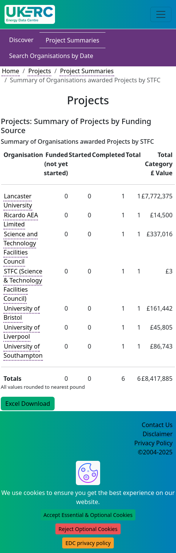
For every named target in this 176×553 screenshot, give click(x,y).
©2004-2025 (155, 452)
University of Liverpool (21, 332)
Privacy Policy (153, 443)
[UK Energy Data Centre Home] (30, 14)
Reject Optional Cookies (87, 529)
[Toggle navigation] (160, 14)
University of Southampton (22, 351)
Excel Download (27, 403)
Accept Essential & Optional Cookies (88, 514)
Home (10, 71)
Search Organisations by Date (51, 56)
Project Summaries (72, 40)
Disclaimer (158, 434)
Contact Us (157, 425)
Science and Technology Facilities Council (20, 248)
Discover (21, 40)
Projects (39, 71)
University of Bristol (21, 313)
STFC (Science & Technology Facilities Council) (22, 285)
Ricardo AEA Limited (20, 219)
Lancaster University (17, 200)
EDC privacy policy (87, 543)
